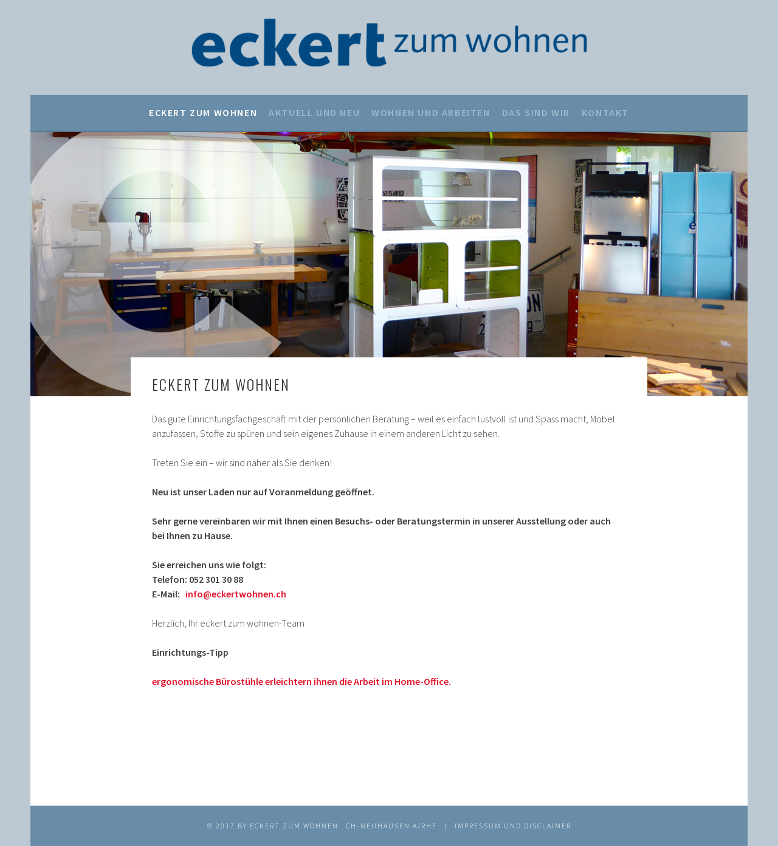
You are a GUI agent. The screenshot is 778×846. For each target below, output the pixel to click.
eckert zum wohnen (203, 112)
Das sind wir (536, 112)
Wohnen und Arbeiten (430, 112)
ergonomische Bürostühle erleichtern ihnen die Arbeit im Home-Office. (301, 681)
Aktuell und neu (314, 112)
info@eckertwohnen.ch (235, 594)
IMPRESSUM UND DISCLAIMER (513, 825)
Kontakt (605, 112)
